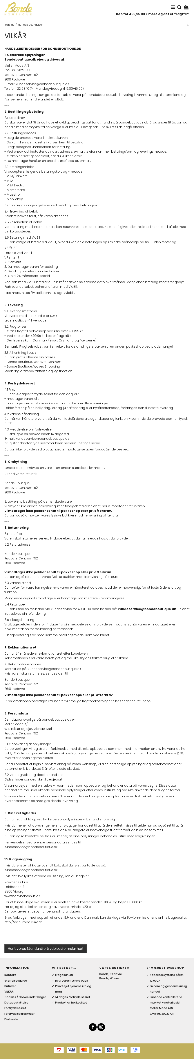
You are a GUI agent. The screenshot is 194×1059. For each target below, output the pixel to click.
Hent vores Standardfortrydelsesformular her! (45, 948)
